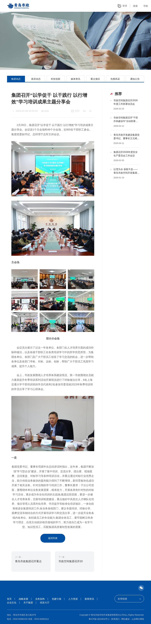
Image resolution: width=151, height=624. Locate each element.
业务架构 (40, 599)
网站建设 (125, 619)
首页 (9, 599)
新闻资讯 (89, 599)
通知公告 (135, 78)
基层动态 (36, 78)
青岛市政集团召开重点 (28, 561)
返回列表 (53, 538)
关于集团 (28, 602)
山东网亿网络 (138, 619)
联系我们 (115, 619)
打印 (77, 111)
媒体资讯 (75, 78)
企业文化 (11, 602)
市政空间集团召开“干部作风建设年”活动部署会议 (126, 121)
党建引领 (56, 599)
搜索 (135, 6)
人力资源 (73, 599)
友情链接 (129, 599)
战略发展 (23, 599)
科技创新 (55, 78)
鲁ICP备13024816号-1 (99, 619)
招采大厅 (44, 602)
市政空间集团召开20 (71, 561)
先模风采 (115, 78)
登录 (124, 6)
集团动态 (16, 78)
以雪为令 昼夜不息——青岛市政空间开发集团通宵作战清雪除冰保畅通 (126, 173)
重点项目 (95, 78)
